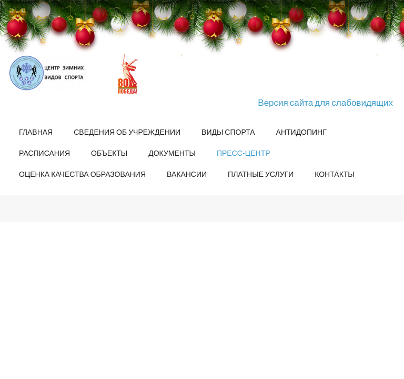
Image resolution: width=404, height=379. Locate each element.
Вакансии (187, 173)
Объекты (109, 152)
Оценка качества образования (82, 173)
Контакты (335, 173)
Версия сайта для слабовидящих (325, 102)
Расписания (44, 152)
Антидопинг (301, 131)
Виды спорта (228, 131)
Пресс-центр (243, 152)
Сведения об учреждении (127, 131)
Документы (172, 152)
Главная (36, 131)
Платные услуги (261, 173)
